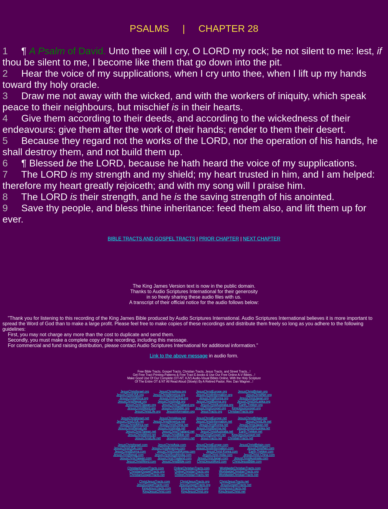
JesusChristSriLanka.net (253, 428)
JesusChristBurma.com (130, 451)
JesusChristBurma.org (211, 401)
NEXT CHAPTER (261, 238)
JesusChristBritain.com (254, 445)
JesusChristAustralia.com (251, 458)
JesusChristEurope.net (211, 418)
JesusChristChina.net (173, 425)
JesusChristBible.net (175, 435)
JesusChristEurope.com (212, 445)
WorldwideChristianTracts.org (239, 471)
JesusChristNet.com (260, 448)
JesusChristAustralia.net (216, 431)
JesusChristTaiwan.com (136, 458)
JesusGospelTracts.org (194, 485)
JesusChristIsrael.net (135, 418)
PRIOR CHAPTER (219, 238)
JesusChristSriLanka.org (253, 401)
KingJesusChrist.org (194, 491)
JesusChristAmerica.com (168, 448)
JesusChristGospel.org (210, 408)
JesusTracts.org (211, 411)
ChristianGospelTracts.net (147, 475)
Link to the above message (179, 355)
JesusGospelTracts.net (235, 485)
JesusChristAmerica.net (169, 421)
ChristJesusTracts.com (154, 481)
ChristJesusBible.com (247, 461)
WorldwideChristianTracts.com (240, 468)
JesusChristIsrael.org (134, 391)
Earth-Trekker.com (261, 451)
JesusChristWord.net (142, 435)
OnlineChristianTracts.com (191, 468)
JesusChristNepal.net (132, 428)
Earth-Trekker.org (251, 405)
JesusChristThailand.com (175, 458)
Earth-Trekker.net (250, 431)
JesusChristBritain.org (253, 391)
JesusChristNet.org (259, 395)
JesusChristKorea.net (213, 425)
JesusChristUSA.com (128, 448)
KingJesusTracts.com (156, 488)
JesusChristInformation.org (214, 395)
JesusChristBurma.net (211, 428)
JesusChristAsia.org (172, 391)
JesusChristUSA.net (130, 421)
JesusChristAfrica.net (134, 425)
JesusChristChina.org (173, 398)
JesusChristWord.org (141, 408)
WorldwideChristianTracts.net (238, 475)
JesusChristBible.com (176, 461)
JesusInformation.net (180, 438)
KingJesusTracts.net (232, 488)
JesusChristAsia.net (172, 418)
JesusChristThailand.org (178, 405)
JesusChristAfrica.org (133, 398)
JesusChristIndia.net (172, 428)
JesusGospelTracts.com (153, 485)
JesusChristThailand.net (178, 431)
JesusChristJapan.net (253, 425)
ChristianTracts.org (240, 411)
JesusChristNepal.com (128, 455)
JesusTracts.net (211, 438)
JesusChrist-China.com (259, 455)
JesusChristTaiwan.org (140, 405)
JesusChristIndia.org (171, 401)
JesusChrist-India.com (217, 455)
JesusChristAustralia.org (216, 405)
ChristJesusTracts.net (234, 481)
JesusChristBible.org (175, 408)
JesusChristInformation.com (215, 448)
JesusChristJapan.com (212, 458)
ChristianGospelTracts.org (147, 471)
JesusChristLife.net (258, 421)
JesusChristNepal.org (132, 401)
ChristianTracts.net (240, 438)
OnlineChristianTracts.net (192, 475)
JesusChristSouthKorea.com (176, 451)
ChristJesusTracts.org (194, 481)
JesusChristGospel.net (210, 435)
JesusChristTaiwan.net (141, 431)
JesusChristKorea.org (213, 398)
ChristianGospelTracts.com (145, 468)
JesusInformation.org (180, 411)
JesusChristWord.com (141, 461)
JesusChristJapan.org (254, 398)
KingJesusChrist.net (232, 491)
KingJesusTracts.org (195, 488)
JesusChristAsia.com (172, 445)
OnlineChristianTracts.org (192, 471)
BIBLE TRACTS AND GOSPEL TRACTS (151, 238)
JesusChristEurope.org (211, 391)
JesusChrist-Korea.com (222, 451)
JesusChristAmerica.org (169, 395)
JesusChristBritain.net (252, 418)
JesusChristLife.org (148, 411)
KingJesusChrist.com (156, 491)
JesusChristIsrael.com (132, 445)
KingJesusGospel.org (246, 408)
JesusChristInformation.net (214, 421)
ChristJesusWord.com (212, 461)
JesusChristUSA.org (130, 395)
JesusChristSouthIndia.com (173, 455)
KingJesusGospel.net (246, 435)
